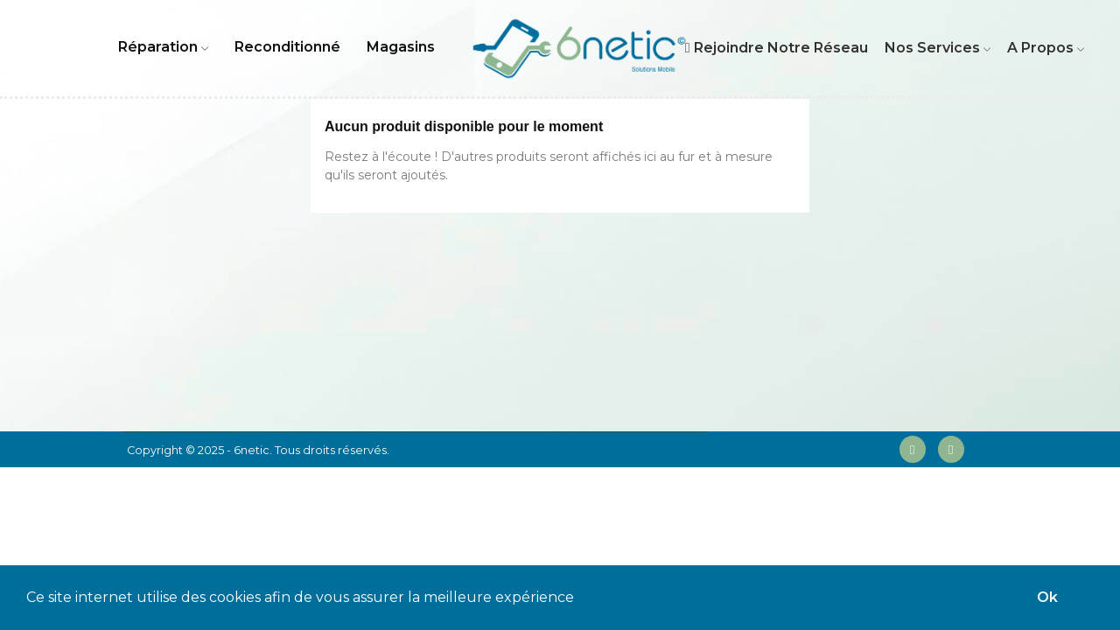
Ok (1047, 597)
